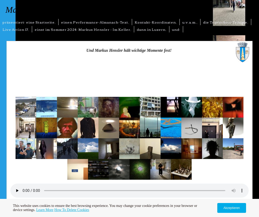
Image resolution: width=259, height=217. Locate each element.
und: (176, 29)
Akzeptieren (232, 208)
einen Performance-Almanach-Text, (95, 22)
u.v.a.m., (190, 22)
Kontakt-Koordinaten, (156, 22)
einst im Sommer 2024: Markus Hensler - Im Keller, (83, 29)
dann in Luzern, (152, 29)
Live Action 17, (16, 29)
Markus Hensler (33, 10)
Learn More (44, 210)
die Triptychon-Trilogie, (225, 22)
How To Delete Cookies (71, 210)
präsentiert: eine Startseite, (29, 22)
